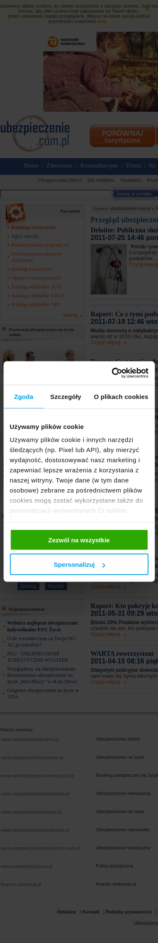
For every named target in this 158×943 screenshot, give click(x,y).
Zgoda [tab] (23, 396)
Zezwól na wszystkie (79, 539)
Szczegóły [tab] (65, 396)
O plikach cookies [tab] (121, 396)
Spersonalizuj (79, 564)
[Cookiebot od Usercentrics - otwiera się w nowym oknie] (112, 373)
